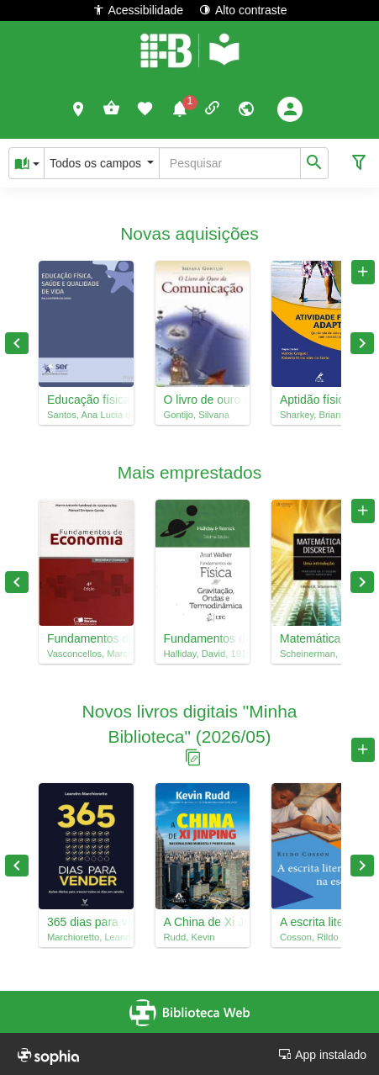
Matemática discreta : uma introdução (319, 638)
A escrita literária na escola (319, 922)
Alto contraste (243, 9)
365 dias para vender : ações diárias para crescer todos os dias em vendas (86, 922)
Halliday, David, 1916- (203, 654)
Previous (16, 343)
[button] (78, 108)
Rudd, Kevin (189, 937)
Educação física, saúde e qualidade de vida (86, 399)
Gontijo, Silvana (196, 415)
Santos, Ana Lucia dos (86, 415)
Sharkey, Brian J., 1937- (319, 415)
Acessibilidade (138, 9)
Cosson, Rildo (309, 937)
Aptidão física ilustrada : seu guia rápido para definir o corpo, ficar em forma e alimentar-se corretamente (319, 399)
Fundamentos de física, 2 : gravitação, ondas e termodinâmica (203, 638)
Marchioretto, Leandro (86, 937)
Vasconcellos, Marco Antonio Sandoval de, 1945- (86, 654)
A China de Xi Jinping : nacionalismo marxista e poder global (203, 922)
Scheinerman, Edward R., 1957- (319, 654)
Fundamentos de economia (86, 638)
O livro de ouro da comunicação (203, 399)
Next (362, 343)
